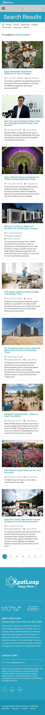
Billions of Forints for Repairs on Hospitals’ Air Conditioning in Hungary (21, 227)
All (3, 25)
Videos (26, 27)
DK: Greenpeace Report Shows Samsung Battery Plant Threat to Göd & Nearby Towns (22, 350)
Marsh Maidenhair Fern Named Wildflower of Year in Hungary (17, 72)
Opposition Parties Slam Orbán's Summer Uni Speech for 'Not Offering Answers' (22, 520)
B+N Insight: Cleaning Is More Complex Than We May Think (21, 293)
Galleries (34, 25)
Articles (9, 25)
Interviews (17, 27)
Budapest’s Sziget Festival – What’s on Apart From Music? (21, 415)
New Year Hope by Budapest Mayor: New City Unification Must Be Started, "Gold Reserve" (22, 123)
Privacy (33, 709)
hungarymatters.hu (14, 236)
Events (16, 25)
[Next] (23, 562)
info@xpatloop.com (17, 662)
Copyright (15, 709)
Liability (24, 709)
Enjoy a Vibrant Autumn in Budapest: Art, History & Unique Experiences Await (21, 178)
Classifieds (25, 25)
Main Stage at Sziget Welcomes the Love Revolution (22, 471)
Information (7, 27)
